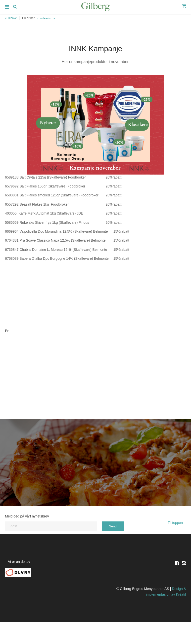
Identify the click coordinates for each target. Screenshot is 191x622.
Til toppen (177, 523)
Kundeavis (43, 18)
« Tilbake (11, 18)
